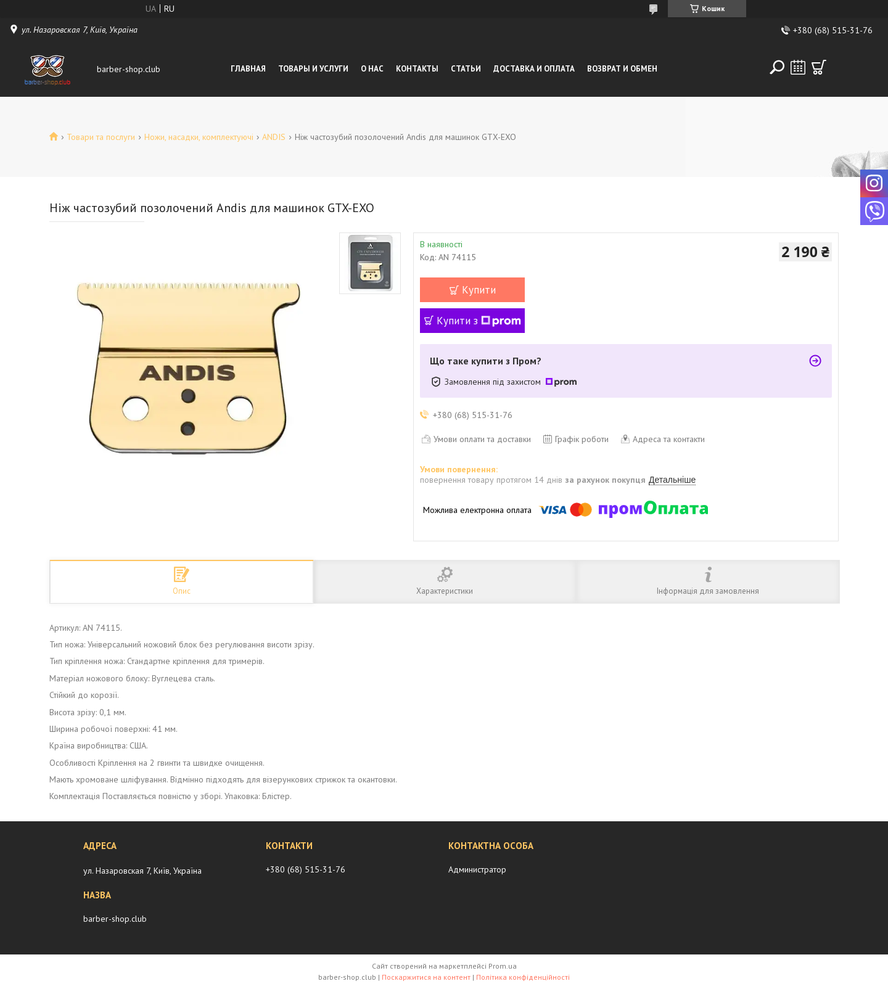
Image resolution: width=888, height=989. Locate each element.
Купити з (479, 320)
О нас (372, 69)
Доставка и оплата (534, 69)
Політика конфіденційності (523, 977)
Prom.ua (502, 966)
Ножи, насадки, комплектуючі (198, 137)
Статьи (466, 69)
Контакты (417, 69)
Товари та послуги (101, 137)
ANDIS (274, 137)
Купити (479, 290)
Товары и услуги (313, 69)
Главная (248, 69)
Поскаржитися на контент (426, 977)
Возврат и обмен (622, 69)
